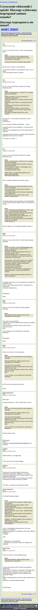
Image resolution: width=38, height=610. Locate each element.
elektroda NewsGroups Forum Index (11, 33)
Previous (29, 40)
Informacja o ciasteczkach (19, 608)
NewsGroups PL (13, 2)
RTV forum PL (4, 2)
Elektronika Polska (26, 33)
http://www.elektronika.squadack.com (20, 443)
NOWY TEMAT (9, 29)
